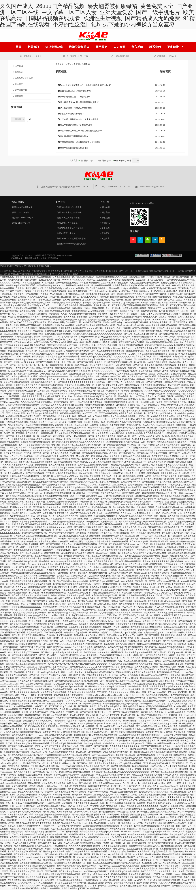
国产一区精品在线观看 (80, 402)
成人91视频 (114, 880)
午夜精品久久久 (7, 277)
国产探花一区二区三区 (97, 598)
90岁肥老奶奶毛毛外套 (147, 868)
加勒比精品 (25, 530)
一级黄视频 (190, 376)
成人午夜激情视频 (119, 732)
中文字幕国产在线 (111, 581)
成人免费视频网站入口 (107, 521)
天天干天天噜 (16, 661)
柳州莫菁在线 (14, 686)
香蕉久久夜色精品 (12, 453)
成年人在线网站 (67, 325)
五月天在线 (190, 396)
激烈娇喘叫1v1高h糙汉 (63, 530)
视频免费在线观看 (169, 325)
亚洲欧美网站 (27, 442)
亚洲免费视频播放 (20, 439)
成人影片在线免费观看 (117, 641)
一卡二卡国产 (147, 536)
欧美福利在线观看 (59, 391)
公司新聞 (18, 72)
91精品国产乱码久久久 (129, 516)
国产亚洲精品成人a (46, 354)
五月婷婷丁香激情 (45, 339)
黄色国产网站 (177, 868)
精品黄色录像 (145, 777)
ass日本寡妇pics (124, 348)
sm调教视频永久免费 (135, 288)
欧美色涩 (126, 501)
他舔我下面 (73, 291)
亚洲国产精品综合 (176, 294)
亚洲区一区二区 (119, 675)
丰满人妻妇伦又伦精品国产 (82, 277)
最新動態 (106, 228)
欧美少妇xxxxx (141, 638)
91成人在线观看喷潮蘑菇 (36, 669)
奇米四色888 (89, 871)
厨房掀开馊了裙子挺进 (26, 277)
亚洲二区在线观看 (127, 806)
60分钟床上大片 (70, 877)
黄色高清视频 (76, 410)
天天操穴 (8, 382)
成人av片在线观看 (133, 487)
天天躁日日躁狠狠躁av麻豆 (111, 567)
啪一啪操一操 (19, 649)
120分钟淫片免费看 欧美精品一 (168, 743)
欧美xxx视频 (72, 339)
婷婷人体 (146, 456)
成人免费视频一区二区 (92, 726)
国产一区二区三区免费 (24, 470)
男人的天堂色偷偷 (66, 359)
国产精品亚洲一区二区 (45, 581)
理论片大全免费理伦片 (102, 433)
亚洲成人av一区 (69, 544)
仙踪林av (93, 439)
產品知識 (18, 66)
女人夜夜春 (38, 482)
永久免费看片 (80, 319)
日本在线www (93, 578)
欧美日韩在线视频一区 (112, 470)
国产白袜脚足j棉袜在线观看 (30, 487)
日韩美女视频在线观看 (149, 473)
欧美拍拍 (154, 322)
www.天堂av (172, 624)
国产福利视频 (142, 322)
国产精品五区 (115, 598)
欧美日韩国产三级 (151, 282)
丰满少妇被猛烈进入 (79, 573)
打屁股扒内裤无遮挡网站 (11, 618)
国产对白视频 (160, 800)
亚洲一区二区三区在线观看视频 (101, 863)
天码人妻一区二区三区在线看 (80, 362)
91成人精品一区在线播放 (184, 297)
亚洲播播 (177, 618)
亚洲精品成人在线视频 (106, 393)
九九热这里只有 (42, 490)
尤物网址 (25, 723)
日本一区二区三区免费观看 (155, 319)
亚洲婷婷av (72, 484)
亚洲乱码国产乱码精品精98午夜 (72, 607)
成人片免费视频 (44, 277)
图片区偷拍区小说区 (27, 339)
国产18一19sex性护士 (18, 547)
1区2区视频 (29, 726)
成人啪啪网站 (74, 459)
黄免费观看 (26, 518)
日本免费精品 (80, 365)
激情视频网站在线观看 (179, 439)
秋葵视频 (61, 484)
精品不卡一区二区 (169, 493)
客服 (188, 38)
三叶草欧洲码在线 (39, 766)
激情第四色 (179, 345)
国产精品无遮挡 (75, 538)
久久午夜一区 (78, 399)
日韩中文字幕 (113, 382)
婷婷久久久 (80, 280)
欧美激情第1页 (136, 809)
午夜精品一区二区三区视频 (77, 425)
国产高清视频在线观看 (171, 496)
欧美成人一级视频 (57, 465)
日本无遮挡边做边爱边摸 (73, 661)
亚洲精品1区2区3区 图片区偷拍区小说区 (73, 857)
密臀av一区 (144, 416)
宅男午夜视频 (66, 470)
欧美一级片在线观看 (92, 703)
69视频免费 (47, 462)
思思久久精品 (121, 277)
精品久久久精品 (174, 783)
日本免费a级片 (134, 686)
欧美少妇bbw (66, 331)
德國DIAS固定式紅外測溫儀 (69, 212)
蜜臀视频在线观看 (62, 308)
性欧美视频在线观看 (143, 430)
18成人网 (160, 285)
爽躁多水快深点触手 (124, 308)
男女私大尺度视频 (117, 829)
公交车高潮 (33, 305)
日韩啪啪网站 (70, 351)
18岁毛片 (182, 442)
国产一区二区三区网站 (74, 715)
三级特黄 (94, 425)
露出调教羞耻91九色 (107, 314)
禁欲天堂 (165, 473)
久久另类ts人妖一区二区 (76, 701)
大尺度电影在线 (128, 382)
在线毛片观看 (160, 567)
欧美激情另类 (24, 300)
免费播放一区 (100, 362)
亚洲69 (102, 635)
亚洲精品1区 (113, 422)
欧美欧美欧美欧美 (176, 553)
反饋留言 (106, 238)
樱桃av (185, 590)
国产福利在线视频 (82, 527)
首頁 (68, 64)
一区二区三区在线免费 (120, 419)
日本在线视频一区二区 (160, 766)
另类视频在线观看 (99, 851)
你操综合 (57, 794)
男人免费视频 (56, 294)
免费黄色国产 (97, 527)
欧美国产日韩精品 (29, 794)
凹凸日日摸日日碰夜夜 (83, 647)
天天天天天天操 (31, 388)
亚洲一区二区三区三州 (147, 427)
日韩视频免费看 (117, 388)
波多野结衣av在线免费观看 (54, 348)
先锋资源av (70, 442)
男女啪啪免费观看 (154, 760)
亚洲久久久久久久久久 (119, 692)
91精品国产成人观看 (95, 684)
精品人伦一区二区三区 (121, 854)
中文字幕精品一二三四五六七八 (28, 493)
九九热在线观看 (106, 612)
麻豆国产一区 (10, 362)
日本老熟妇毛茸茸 (61, 277)
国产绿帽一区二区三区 (134, 334)
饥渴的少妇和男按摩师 (74, 684)
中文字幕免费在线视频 (75, 718)
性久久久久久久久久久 (58, 376)
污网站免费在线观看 (15, 422)
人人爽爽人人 (72, 476)
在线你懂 (129, 302)
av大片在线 (25, 684)
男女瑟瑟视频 (37, 382)
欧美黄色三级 (71, 385)
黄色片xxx (136, 820)
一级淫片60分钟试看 (110, 627)
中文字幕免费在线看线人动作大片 (53, 524)
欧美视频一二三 (86, 291)
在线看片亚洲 (61, 374)
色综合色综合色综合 (171, 436)
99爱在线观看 (76, 541)
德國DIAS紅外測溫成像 (22, 207)
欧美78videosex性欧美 (98, 792)
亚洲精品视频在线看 (146, 755)
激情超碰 (170, 311)
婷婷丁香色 (163, 570)
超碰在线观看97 (50, 607)
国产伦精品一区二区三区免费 (151, 587)
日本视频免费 (41, 814)
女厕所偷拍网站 (88, 447)
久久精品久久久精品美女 (73, 521)
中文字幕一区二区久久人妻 (99, 718)
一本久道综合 (37, 331)
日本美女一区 (7, 356)
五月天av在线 (73, 595)
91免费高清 (121, 405)
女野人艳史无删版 (107, 439)
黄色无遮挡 (70, 487)
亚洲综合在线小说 (162, 831)
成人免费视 (46, 692)
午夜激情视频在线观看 (61, 490)
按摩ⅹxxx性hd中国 (83, 658)
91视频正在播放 (173, 368)
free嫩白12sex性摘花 (128, 291)
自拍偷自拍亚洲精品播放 (104, 510)
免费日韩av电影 (55, 556)
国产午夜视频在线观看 (186, 479)
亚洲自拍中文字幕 (56, 322)
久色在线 (48, 775)
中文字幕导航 (83, 351)
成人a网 (66, 300)
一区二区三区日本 (79, 763)
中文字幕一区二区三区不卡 (134, 462)
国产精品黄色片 (184, 336)
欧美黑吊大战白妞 (65, 575)
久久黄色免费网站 (159, 354)
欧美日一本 (82, 439)
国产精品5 (34, 374)
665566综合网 (89, 393)
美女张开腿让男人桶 (156, 624)
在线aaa (121, 393)
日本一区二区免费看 (100, 351)
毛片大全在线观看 (127, 521)
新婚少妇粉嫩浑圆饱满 (45, 698)
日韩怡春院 (73, 675)
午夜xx (51, 351)
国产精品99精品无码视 (144, 285)
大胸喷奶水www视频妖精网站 (68, 368)
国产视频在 (130, 567)
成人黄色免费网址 (20, 735)
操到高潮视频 (58, 547)
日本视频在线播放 (29, 280)
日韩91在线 (183, 405)
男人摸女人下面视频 (96, 641)
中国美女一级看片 (23, 291)
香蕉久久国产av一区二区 (138, 425)
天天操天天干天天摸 (159, 723)
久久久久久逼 (100, 840)
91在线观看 (161, 317)
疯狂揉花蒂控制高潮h (146, 715)
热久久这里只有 (137, 396)
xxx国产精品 (151, 376)
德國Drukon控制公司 (21, 223)
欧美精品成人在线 (82, 809)
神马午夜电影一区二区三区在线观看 (81, 467)
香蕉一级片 (26, 604)
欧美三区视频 (170, 402)
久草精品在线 (113, 482)
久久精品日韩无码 (168, 849)
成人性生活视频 (59, 692)
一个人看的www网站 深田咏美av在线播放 (104, 524)
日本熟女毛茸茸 (180, 735)
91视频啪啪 (115, 558)
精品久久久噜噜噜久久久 (142, 490)
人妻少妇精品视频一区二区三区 (117, 300)
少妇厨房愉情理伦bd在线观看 (21, 391)
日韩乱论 (85, 408)
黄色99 (70, 430)
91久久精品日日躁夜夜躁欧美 (53, 592)
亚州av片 (18, 319)
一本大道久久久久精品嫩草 (176, 465)
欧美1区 (152, 336)
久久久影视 (93, 297)
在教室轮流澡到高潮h (127, 510)
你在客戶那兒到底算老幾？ (72, 113)
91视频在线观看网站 (15, 416)
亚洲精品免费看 (174, 544)
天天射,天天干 (127, 513)
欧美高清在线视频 (70, 305)
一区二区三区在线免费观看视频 (62, 450)
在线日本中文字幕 (166, 681)
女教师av (16, 556)
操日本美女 (35, 317)
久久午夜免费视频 (120, 282)
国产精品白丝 (159, 393)
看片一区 (110, 308)
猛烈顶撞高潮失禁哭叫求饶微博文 (16, 538)
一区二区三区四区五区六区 (156, 541)
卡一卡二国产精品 (33, 513)
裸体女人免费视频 (16, 755)
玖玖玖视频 (106, 686)
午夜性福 (162, 698)
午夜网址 (126, 328)
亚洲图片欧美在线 (49, 536)
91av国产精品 (58, 476)
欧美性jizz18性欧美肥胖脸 (106, 584)
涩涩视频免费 (57, 365)
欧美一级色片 (68, 604)
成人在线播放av (14, 769)
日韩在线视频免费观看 (153, 388)
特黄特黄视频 (76, 482)
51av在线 (84, 282)
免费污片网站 (26, 647)
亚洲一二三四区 (182, 311)
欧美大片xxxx (135, 621)
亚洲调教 (14, 507)
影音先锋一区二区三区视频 (31, 786)
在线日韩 (132, 868)
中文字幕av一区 (125, 752)
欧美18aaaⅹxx (132, 544)
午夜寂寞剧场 (185, 726)
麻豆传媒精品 (161, 536)
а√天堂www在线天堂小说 (149, 436)
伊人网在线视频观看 (60, 453)
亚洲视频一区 (106, 425)
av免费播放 (42, 806)
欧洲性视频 (127, 601)
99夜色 (89, 510)
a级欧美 (58, 351)
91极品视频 (105, 655)
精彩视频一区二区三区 (41, 684)
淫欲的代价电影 (146, 371)
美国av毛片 (17, 282)
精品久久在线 (136, 758)
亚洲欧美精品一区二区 (116, 311)
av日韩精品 (147, 863)
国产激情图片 (178, 277)
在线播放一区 (82, 288)
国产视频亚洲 (185, 302)
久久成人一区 (187, 308)
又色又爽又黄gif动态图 (169, 883)
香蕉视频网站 (173, 308)
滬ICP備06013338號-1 (143, 203)
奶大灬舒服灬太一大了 (128, 618)
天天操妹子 (175, 314)
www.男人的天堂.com (174, 388)
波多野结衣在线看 (84, 325)
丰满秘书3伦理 (100, 780)
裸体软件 (151, 442)
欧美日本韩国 (30, 843)
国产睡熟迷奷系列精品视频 (94, 453)
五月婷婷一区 (113, 359)
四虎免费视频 (99, 592)
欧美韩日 (141, 803)
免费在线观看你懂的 (30, 405)
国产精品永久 (37, 854)
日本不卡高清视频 (176, 794)
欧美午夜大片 (140, 413)
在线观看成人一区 (131, 598)
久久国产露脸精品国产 (98, 829)
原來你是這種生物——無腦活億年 (75, 96)
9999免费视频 (127, 581)
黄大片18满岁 (174, 385)
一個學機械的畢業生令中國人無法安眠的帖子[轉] (81, 130)
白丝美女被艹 (78, 564)
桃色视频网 (54, 610)
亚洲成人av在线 (128, 610)
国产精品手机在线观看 (41, 530)
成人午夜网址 (177, 678)
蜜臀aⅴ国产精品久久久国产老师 (155, 598)
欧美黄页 (163, 880)
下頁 (99, 160)
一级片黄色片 (27, 686)
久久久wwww (62, 578)
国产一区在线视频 (139, 533)
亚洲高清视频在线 (126, 374)
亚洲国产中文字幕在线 (147, 459)
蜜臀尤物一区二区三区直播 (123, 715)
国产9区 (13, 365)
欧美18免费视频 (135, 484)
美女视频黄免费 (71, 652)
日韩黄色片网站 (13, 405)
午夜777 (162, 427)
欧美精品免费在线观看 (166, 365)
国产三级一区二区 (41, 453)
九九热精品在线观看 (136, 595)
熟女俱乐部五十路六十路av (60, 396)
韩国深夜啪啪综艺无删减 (126, 399)
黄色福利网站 (180, 755)
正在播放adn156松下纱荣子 (87, 430)
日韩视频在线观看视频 (62, 689)
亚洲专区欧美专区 (116, 379)
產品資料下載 (20, 90)
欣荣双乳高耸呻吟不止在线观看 (100, 644)
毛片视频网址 (131, 416)
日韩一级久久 (118, 302)
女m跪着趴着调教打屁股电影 (35, 533)
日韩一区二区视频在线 (72, 794)
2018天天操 (5, 465)
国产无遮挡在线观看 (132, 305)
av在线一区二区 (152, 476)
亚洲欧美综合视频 (144, 567)
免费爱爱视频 (103, 294)
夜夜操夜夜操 (7, 336)
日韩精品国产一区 (73, 322)
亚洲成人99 (190, 817)
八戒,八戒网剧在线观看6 (23, 706)
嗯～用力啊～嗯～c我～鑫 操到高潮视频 (129, 843)
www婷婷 (138, 880)
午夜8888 (10, 291)
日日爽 (150, 379)
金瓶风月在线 (33, 476)
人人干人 (132, 635)
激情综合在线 (140, 601)
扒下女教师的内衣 (9, 462)
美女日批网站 (138, 342)
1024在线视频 (100, 379)
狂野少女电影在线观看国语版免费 (151, 521)
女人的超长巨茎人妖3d (68, 342)
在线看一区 (106, 282)
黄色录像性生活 (77, 524)
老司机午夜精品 (80, 297)
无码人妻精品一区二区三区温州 (108, 305)
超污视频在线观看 (143, 877)
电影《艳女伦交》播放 (181, 351)
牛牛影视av (11, 285)
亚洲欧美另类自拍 (82, 735)
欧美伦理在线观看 (183, 592)
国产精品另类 (104, 797)
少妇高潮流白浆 (47, 374)
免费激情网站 (153, 797)
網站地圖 (106, 207)
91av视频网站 (168, 547)
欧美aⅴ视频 (21, 803)
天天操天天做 (44, 564)
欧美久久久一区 (31, 575)
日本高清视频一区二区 (84, 436)
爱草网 (51, 612)
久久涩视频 (158, 359)
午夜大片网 (84, 851)
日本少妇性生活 (138, 419)
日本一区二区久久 (159, 590)
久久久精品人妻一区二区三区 (79, 547)
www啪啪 (168, 345)
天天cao (151, 718)
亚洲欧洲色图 (190, 536)
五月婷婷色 (88, 541)
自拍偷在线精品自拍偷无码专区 (114, 339)
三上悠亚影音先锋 (41, 291)
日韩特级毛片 (27, 527)
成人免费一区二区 (158, 348)
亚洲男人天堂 (109, 348)
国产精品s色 (142, 453)
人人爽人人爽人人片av (124, 356)
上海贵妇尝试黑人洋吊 (109, 467)
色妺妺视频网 (59, 885)
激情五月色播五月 (29, 541)
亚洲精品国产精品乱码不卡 (168, 445)
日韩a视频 (104, 297)
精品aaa (191, 635)
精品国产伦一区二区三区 (93, 610)
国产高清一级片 (17, 479)
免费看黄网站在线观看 (133, 837)
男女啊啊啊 (33, 544)
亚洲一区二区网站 (20, 874)
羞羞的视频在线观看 (121, 820)
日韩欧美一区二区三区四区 (25, 667)
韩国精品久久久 (87, 462)
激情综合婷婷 (57, 561)
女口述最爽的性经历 (64, 433)
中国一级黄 (131, 436)
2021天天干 (86, 413)
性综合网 (91, 374)
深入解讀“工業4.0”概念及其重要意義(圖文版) (79, 102)
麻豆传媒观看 (20, 652)
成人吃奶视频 (99, 359)
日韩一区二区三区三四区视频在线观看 (141, 695)
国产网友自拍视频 (139, 749)
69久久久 (167, 618)
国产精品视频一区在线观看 (114, 368)
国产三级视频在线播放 (153, 433)
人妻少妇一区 (99, 547)
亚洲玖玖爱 (155, 302)
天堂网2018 (117, 473)
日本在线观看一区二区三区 (86, 479)
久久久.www (102, 447)
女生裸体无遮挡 (116, 385)
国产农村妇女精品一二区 (134, 442)
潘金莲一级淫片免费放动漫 (102, 706)
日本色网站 (65, 709)
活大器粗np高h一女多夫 (152, 402)
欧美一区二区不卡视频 (56, 538)
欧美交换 (84, 342)
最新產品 (18, 96)
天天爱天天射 (14, 280)
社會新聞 (18, 84)
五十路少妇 (138, 823)
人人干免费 (44, 305)
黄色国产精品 (74, 592)
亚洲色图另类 (59, 783)
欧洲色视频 (94, 282)
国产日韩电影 (49, 740)
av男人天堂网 (146, 516)
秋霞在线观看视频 (16, 351)
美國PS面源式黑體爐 (66, 233)
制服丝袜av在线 (119, 718)
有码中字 (151, 803)
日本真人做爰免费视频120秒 (108, 462)
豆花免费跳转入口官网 (24, 490)
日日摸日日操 (124, 408)
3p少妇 (162, 311)
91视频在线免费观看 (142, 738)
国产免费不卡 (89, 410)
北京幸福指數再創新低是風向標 (74, 148)
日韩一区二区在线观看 (108, 885)
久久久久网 (56, 305)
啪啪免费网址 (54, 758)
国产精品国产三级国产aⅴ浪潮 (48, 427)
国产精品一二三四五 (110, 504)
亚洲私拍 (166, 447)
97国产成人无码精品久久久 (176, 331)
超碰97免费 (47, 783)
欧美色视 (20, 738)
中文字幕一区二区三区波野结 (75, 445)
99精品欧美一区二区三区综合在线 (16, 482)
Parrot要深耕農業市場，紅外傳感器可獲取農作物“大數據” (85, 85)
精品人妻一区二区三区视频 (156, 612)
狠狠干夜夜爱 (76, 496)
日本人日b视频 (153, 314)
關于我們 (106, 212)
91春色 (192, 365)
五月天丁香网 (84, 877)
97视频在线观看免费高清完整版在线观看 (29, 573)
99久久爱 (142, 527)
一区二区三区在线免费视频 (105, 413)
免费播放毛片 (164, 376)
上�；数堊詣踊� (50, 258)
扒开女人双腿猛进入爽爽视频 (138, 556)
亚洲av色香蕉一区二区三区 (74, 752)
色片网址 (44, 641)
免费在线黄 (5, 831)
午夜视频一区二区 (85, 285)
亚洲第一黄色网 (179, 718)
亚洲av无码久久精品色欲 (141, 664)
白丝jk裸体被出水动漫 (10, 541)
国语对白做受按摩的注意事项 (38, 584)
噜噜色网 (172, 317)
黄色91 (114, 766)
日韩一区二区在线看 (179, 578)
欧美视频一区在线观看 (164, 479)
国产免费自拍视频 (9, 445)
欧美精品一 (162, 439)
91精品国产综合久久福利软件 (100, 365)
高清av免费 (149, 809)
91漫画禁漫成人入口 (97, 607)
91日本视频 (160, 396)
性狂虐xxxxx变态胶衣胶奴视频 (70, 419)
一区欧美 (14, 447)
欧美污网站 (14, 396)
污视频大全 (9, 777)
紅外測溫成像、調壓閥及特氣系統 (26, 258)
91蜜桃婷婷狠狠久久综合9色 (34, 809)
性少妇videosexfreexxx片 (29, 857)
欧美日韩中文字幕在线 (156, 294)
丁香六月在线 (47, 675)
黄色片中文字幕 (161, 371)
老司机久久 (184, 291)
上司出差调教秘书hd (126, 453)
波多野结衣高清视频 (9, 638)
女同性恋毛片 (145, 792)
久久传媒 (127, 655)
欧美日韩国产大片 (113, 587)
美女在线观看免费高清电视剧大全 (161, 342)
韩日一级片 (100, 422)
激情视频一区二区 (114, 681)
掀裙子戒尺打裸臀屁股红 (30, 715)
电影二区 (110, 427)
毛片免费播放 (86, 305)
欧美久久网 (91, 294)
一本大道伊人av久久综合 (25, 368)
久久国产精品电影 (61, 823)
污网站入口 (116, 601)
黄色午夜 (29, 410)
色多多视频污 (119, 425)
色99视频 (188, 789)
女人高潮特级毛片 (170, 533)
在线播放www (145, 720)
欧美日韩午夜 (150, 758)
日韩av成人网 (152, 786)
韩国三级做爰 (78, 621)
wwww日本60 (68, 280)
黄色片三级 (97, 877)
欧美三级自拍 (51, 359)
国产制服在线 (45, 851)
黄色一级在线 (160, 516)
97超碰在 (8, 393)
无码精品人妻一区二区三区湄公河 (48, 701)
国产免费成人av (13, 430)
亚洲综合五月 (64, 800)
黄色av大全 (77, 871)
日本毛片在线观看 (132, 470)
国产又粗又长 (25, 709)
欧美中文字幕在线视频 (123, 285)
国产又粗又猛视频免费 (151, 746)
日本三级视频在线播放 (67, 581)
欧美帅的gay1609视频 (99, 317)
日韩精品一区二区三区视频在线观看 (62, 831)
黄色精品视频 (159, 544)
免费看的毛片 (49, 513)
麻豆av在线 (127, 573)
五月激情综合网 (21, 374)
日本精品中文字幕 (170, 775)
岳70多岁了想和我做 (135, 393)
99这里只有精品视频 (105, 277)
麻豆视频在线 (107, 590)
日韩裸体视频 (175, 675)
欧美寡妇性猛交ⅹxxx (93, 496)
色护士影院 (90, 456)
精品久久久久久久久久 (53, 780)
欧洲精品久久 (161, 484)
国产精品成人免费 (158, 553)
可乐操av (88, 300)
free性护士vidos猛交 (17, 644)
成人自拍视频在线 (14, 496)
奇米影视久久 (76, 729)
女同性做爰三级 (130, 527)
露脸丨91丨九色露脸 (45, 282)
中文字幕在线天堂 (9, 817)
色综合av (67, 621)
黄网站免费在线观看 (52, 504)
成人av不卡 (21, 641)
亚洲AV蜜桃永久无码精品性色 (164, 291)
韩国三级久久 (96, 581)
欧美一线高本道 (79, 416)
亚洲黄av (120, 624)
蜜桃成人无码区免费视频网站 (150, 644)
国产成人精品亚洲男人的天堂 (61, 371)
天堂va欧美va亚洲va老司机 (113, 578)
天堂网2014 (28, 419)
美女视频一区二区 (47, 667)
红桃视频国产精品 (39, 521)
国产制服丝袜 (47, 652)
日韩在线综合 (160, 385)
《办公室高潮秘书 (157, 280)
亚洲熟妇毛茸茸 (51, 493)
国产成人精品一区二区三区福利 (123, 447)
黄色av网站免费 (112, 319)
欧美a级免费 (54, 672)
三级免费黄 (179, 607)
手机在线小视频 (46, 308)
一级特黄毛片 (177, 376)
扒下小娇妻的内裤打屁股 (50, 388)
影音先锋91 (34, 820)
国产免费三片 (75, 393)
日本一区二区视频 (27, 447)
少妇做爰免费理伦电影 (151, 547)
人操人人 (56, 285)
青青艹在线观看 (13, 689)
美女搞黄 (35, 863)
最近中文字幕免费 (113, 527)
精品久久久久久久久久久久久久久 (107, 334)
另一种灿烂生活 (50, 558)
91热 (33, 300)
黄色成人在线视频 (128, 467)
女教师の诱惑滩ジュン (89, 339)
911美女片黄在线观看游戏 (38, 649)
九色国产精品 (20, 305)
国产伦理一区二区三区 (52, 336)
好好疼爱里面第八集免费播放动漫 (126, 410)
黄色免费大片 (108, 536)
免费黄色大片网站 (129, 777)
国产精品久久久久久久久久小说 (90, 442)
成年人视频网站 (49, 484)
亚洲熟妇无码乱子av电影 (139, 641)
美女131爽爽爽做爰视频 (171, 797)
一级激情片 (111, 391)
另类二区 (155, 740)
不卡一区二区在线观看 (182, 621)
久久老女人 (183, 365)
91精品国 (98, 300)
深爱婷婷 (49, 792)
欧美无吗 (120, 644)
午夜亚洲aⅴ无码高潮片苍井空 (27, 348)
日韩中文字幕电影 (8, 860)
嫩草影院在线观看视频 (52, 317)
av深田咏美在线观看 (49, 413)
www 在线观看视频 (96, 311)
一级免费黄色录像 (141, 348)
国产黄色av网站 (176, 851)
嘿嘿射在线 (174, 669)
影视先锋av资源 (76, 391)
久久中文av (188, 615)
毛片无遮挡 (185, 484)
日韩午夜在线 (124, 775)
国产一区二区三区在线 (144, 669)
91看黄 (135, 678)
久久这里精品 (16, 621)
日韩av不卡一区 (131, 473)
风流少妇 (52, 573)
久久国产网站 (174, 590)
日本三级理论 (144, 354)
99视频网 (92, 797)
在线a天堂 (39, 726)
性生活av (155, 558)
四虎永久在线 (121, 518)
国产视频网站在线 (175, 280)
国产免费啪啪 (125, 604)
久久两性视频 (55, 521)
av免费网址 (111, 331)
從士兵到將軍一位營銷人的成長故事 (76, 108)
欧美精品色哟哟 (72, 775)
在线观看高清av (31, 618)
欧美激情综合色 (54, 507)
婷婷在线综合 (138, 294)
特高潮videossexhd (113, 783)
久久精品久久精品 (39, 297)
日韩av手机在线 (34, 510)
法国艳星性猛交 (44, 285)
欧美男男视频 (70, 317)
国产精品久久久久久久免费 (144, 584)
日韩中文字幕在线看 (104, 416)
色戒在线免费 (55, 877)
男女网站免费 (179, 732)
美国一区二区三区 (168, 305)
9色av (76, 462)
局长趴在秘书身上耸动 (184, 399)
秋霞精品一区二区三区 (16, 664)
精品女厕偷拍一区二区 (93, 513)
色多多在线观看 (79, 311)
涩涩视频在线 (121, 538)
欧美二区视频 (148, 507)
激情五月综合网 (69, 507)
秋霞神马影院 (117, 652)
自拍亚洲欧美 (35, 740)
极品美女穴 (187, 880)
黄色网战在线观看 (35, 499)
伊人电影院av (54, 766)
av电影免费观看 (156, 638)
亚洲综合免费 (115, 573)
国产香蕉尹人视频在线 (104, 561)
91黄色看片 (77, 308)
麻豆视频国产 (136, 339)
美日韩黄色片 (125, 584)
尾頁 (104, 160)
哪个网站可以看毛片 (36, 658)
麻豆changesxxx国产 (157, 692)
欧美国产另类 (61, 612)
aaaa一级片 (13, 885)
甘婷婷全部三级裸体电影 (30, 325)
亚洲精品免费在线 (18, 476)
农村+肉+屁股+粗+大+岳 (63, 615)
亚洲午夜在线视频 (91, 590)
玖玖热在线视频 (112, 513)
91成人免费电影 (173, 285)
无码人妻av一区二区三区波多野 (121, 615)
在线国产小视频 (177, 632)
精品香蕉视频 (64, 311)
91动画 (149, 393)
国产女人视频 (60, 675)
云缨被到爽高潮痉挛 (100, 465)
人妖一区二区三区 (183, 652)
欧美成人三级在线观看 (53, 715)
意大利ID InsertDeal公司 (23, 218)
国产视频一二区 (57, 641)
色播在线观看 (26, 334)
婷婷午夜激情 (6, 368)
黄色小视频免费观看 (162, 297)
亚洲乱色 (69, 319)
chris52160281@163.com (152, 187)
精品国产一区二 (28, 516)
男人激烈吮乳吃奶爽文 (179, 339)
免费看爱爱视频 (130, 331)
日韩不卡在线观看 (175, 396)
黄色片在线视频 (88, 692)
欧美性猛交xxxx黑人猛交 (175, 823)
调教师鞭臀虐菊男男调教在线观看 (168, 780)
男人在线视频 (70, 499)
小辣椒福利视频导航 (94, 800)
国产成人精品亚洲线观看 (83, 814)
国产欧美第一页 (189, 601)
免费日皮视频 (180, 374)
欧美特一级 (115, 553)
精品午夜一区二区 (99, 570)
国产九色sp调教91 (28, 354)
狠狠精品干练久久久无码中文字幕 (56, 405)
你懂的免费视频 (40, 678)
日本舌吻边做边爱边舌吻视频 (130, 325)
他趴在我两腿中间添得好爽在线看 (133, 766)
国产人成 (160, 368)
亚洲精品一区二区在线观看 (56, 402)
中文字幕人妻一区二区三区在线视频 (134, 649)
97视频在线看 (31, 789)
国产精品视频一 (33, 433)
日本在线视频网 (175, 536)
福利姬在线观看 (123, 439)
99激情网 (137, 317)
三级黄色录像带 (62, 777)
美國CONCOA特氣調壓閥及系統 (71, 238)
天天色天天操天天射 (163, 490)
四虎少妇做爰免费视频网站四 (105, 809)
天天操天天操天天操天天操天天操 (107, 695)
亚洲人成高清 (103, 410)
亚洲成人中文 (70, 439)
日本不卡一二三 (70, 649)
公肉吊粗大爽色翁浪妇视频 (86, 396)
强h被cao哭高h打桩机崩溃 (20, 450)
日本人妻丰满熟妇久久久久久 (14, 820)
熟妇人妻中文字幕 (159, 362)
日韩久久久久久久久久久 (164, 450)
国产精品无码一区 (170, 302)
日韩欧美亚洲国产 (73, 302)
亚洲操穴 (17, 393)
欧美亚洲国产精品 (8, 300)
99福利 (44, 672)
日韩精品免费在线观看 (174, 382)
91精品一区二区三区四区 (60, 297)
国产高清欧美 (137, 345)
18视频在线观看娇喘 (151, 658)
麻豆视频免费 (47, 433)
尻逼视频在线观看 (136, 732)
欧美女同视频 (182, 772)
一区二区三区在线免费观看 (50, 632)
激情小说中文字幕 (138, 692)
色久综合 (12, 371)
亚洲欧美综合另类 (67, 328)
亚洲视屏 (43, 280)
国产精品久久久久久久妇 (103, 371)
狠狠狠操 (16, 607)
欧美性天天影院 (141, 302)
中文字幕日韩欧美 (167, 840)
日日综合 (185, 385)
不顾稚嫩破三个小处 (157, 308)
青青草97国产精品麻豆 (159, 499)
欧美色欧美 (164, 857)
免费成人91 (34, 439)
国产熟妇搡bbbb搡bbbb (69, 738)
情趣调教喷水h (52, 726)
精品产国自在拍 (169, 288)
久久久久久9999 (164, 758)
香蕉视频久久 (182, 547)
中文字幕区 (155, 615)
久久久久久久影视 (166, 459)
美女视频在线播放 (77, 374)
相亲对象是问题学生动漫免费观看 (165, 604)
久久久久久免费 (29, 399)
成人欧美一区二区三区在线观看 (159, 607)
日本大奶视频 (29, 282)
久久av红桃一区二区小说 (94, 482)
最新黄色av (83, 769)
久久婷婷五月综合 (77, 578)
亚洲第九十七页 (104, 712)
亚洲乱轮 (57, 604)
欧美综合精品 (69, 427)
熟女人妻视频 (6, 849)
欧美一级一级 (33, 436)
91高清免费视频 (163, 809)
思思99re (168, 729)
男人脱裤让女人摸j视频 (99, 342)
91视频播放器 (86, 501)
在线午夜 (97, 348)
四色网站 (104, 880)
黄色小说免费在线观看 (135, 624)
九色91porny (31, 564)
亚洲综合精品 (148, 820)
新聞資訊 (106, 223)
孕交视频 (129, 496)
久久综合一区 (123, 314)
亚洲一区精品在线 (159, 328)
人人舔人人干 (107, 794)
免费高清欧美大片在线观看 (122, 297)
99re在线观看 (162, 410)
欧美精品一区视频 (131, 871)
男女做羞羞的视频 (107, 479)
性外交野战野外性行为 (89, 336)
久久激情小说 (74, 692)
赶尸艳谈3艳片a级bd (23, 342)
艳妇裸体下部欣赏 (69, 587)
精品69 (116, 712)
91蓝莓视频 (133, 538)
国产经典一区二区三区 (145, 374)
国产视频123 (175, 453)
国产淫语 (29, 456)
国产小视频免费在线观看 (67, 282)
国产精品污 (183, 288)
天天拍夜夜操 (180, 490)
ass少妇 (32, 777)
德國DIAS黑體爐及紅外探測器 (70, 228)
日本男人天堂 (49, 811)
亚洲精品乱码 (66, 635)
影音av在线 (59, 775)
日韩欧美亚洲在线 (22, 536)
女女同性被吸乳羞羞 (123, 499)
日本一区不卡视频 (118, 376)
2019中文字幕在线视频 (94, 308)
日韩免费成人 (167, 575)
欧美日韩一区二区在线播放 (59, 379)
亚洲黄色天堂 (115, 280)
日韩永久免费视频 (164, 482)
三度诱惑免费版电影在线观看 (76, 504)
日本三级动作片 (50, 644)
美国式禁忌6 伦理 (8, 302)
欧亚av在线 (27, 769)
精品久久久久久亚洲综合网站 (34, 396)
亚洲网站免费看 (52, 331)
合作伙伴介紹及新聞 (23, 78)
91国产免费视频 (110, 703)
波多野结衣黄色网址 (92, 368)
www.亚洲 (122, 635)
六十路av (55, 564)
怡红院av (142, 399)
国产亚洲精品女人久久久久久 (94, 664)
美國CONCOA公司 (20, 212)
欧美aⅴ (29, 624)
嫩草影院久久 (58, 442)
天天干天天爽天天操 (161, 561)
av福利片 (180, 518)
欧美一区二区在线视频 (102, 345)
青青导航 (16, 712)
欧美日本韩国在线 (100, 595)
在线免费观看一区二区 (186, 459)
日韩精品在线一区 (86, 385)
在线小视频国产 (177, 834)
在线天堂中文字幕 (169, 405)
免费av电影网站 (108, 430)
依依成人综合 (102, 456)
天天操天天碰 (41, 465)
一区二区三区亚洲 (94, 556)
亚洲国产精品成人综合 (98, 701)
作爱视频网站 (115, 851)
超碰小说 (151, 550)
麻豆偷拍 (147, 561)
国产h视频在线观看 (51, 590)
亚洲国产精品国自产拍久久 (150, 331)
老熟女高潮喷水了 (124, 430)
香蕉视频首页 (133, 712)
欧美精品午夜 (71, 840)
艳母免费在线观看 (42, 442)
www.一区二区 (78, 601)
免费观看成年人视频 (53, 499)
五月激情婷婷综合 (89, 738)
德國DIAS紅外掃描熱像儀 (68, 218)
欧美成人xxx (45, 615)
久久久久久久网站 (114, 720)
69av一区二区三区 (173, 684)
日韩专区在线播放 (55, 345)
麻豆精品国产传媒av (57, 806)
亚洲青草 (69, 365)
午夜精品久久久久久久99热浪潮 (18, 345)
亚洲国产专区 (66, 479)
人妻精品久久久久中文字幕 (60, 527)
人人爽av (132, 354)
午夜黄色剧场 (110, 408)
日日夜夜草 (189, 300)
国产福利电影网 (166, 334)
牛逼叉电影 (150, 365)
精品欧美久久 (148, 783)
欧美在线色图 (162, 669)
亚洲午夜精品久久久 (10, 604)
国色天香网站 (15, 718)
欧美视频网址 (108, 638)
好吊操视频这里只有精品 (51, 439)
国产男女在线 (154, 413)
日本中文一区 (39, 647)
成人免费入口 (20, 510)
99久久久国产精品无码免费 (163, 504)
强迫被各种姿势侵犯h (31, 484)
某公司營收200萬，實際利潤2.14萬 (75, 91)
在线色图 (97, 743)
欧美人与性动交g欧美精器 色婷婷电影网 (74, 629)
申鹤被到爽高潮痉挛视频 (83, 490)
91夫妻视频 (91, 521)
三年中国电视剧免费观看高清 (128, 561)
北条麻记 (171, 655)
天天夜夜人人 (149, 317)
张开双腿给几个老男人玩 (119, 336)
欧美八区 (35, 692)
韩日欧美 (154, 453)
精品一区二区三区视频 (89, 632)
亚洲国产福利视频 (140, 336)
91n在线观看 (58, 319)
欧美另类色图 (92, 399)
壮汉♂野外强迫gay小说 (74, 294)
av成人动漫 (11, 703)
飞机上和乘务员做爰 (97, 575)
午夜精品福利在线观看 (106, 374)
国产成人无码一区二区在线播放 (129, 564)
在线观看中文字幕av (182, 550)
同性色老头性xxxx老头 (131, 319)
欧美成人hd (17, 590)
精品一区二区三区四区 (10, 399)
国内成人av (144, 291)
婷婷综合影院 (146, 450)
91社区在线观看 (132, 385)
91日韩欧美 (60, 339)
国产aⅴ (51, 419)
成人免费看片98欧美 (87, 866)
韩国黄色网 (190, 334)
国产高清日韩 (14, 746)
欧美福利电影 (51, 735)
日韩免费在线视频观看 (74, 556)
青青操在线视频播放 (154, 345)
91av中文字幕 (178, 831)
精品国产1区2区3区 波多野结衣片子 (26, 459)
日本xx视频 (119, 416)
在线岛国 (87, 302)
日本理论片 (71, 354)
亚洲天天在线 (53, 501)
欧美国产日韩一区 (86, 507)
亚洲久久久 (178, 482)
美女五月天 (162, 715)
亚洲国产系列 (52, 709)
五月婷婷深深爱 (123, 672)
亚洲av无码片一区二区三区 (170, 300)
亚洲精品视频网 (22, 336)
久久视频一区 (54, 280)
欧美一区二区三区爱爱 (121, 294)
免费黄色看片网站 (47, 578)
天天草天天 (137, 612)
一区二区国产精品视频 (107, 618)
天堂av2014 (184, 658)
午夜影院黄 (174, 484)
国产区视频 (189, 846)
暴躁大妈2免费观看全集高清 (155, 686)
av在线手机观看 (117, 792)
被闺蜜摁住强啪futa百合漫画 (182, 541)
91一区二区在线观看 (15, 584)
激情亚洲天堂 (23, 317)
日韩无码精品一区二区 (55, 786)
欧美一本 (17, 763)
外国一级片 (185, 456)
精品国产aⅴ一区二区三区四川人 (32, 371)
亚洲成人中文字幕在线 (152, 465)
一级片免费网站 (60, 846)
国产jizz (71, 806)
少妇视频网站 (13, 442)
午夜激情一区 (52, 473)
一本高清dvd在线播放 (176, 712)
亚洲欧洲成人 (77, 300)
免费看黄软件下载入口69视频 (165, 456)
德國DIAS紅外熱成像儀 (67, 223)
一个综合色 (140, 550)
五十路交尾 (15, 794)
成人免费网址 (174, 516)
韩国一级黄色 (12, 786)
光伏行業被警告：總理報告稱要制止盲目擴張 (80, 142)
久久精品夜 (83, 581)
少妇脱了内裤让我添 (140, 328)
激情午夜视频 (140, 308)
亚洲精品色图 (159, 430)
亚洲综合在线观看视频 (58, 410)
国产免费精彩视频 (144, 297)
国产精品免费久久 (88, 831)
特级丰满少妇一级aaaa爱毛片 (54, 627)
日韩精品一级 (142, 615)
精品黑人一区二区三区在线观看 (37, 319)
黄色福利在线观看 (106, 738)
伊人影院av (35, 336)
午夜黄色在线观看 (58, 291)
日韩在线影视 (34, 783)
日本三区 (53, 342)
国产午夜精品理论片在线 (39, 302)
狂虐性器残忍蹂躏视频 (114, 496)
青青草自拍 (186, 445)
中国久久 (151, 595)
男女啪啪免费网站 (124, 738)
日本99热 (139, 513)
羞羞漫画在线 (51, 311)
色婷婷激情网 (139, 300)
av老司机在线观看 (157, 752)
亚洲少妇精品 (106, 857)
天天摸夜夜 (102, 692)
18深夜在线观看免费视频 (19, 720)
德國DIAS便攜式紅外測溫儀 (69, 207)
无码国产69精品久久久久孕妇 (133, 834)
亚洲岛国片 (13, 598)
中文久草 (186, 285)
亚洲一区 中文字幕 (121, 345)
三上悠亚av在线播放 (55, 712)
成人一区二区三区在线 (35, 479)
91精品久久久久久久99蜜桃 (163, 416)
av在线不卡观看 (36, 311)
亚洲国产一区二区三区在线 (127, 536)
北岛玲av (16, 413)
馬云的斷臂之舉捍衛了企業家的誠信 (76, 125)
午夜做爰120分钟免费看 (38, 294)
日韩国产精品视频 (97, 288)
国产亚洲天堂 (54, 587)
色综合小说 (179, 334)
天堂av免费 (21, 436)
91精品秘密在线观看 (73, 880)
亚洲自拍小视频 (75, 422)
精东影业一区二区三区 (155, 647)
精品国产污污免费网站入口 (120, 362)
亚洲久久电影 (184, 317)
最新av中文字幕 (113, 592)
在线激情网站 (38, 356)
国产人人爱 (38, 288)
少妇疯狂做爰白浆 (165, 374)
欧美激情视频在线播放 (87, 544)
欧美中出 (180, 806)
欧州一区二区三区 (122, 749)
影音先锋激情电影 (149, 311)
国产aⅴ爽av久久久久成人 (21, 322)
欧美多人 (124, 885)
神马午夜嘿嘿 (123, 391)
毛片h (94, 302)
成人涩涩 (29, 814)
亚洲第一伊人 (59, 362)
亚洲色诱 (138, 530)
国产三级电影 (46, 863)
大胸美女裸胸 (70, 618)
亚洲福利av (126, 482)
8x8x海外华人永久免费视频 (165, 467)
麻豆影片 (27, 356)
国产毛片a (148, 479)
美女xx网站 (38, 334)
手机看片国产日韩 (101, 766)
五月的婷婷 (136, 769)
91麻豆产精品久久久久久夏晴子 (112, 868)
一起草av (68, 436)
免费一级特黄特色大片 (126, 427)
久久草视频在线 (69, 285)
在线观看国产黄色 (137, 277)
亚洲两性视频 (85, 675)
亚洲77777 (164, 632)
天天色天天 (115, 456)
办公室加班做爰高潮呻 (69, 356)
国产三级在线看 (53, 661)
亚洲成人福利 (167, 282)
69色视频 (111, 453)
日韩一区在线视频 (86, 450)
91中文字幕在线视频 (111, 328)
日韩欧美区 (113, 823)
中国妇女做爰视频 (39, 868)
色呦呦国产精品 (126, 413)
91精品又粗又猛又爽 (92, 322)
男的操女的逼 (10, 752)
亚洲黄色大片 (137, 391)
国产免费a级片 (136, 541)
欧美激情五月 (20, 294)
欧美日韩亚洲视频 (133, 388)
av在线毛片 (22, 302)
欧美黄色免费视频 (133, 763)
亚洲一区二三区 (7, 436)
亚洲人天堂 (83, 518)
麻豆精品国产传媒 (144, 356)
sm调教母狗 (99, 331)
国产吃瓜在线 (12, 376)
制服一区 (12, 592)
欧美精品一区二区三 (90, 749)
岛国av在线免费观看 (148, 840)
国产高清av (182, 402)
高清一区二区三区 (117, 595)
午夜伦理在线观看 (167, 470)
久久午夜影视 (134, 465)
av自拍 (180, 342)
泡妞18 (87, 669)
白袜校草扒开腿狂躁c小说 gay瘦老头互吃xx (79, 655)
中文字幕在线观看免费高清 (112, 487)
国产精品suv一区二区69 (36, 351)
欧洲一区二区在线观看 (97, 280)
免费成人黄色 (120, 354)
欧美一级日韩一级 (125, 479)
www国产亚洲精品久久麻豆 (84, 868)
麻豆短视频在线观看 (97, 698)
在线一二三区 (93, 376)
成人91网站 (160, 783)
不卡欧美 (8, 667)
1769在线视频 (128, 322)
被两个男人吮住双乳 (15, 410)
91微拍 (184, 627)
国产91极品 (95, 504)
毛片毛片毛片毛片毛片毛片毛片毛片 (34, 365)
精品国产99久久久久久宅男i (88, 328)
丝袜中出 (165, 314)
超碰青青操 (65, 601)
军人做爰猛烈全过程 (116, 450)
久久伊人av (150, 391)
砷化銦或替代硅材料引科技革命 (74, 136)
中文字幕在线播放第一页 (172, 527)
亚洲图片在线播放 (156, 610)
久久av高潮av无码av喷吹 (106, 291)
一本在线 (192, 442)
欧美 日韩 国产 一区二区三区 (19, 678)
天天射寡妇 (93, 530)
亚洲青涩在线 (84, 465)
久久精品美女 (73, 447)
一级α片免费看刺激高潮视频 (13, 499)
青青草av (121, 436)
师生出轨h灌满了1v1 (21, 297)
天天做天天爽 (174, 328)
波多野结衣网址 (165, 584)
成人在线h (23, 817)
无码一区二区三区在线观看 (24, 314)
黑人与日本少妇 (106, 564)
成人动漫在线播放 (67, 536)
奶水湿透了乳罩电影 (9, 311)
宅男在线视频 (12, 325)
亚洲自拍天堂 (40, 322)
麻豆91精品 (99, 501)
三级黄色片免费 (168, 860)
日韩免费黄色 (110, 661)
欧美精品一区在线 (119, 465)
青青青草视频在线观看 (70, 874)
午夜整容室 (112, 629)
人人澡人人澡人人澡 (82, 334)
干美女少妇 (86, 592)
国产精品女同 (18, 655)
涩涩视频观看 (86, 780)
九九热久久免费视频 (104, 354)
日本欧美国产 (27, 746)
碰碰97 (91, 558)
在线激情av (164, 695)
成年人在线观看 (79, 797)
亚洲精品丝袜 (39, 379)
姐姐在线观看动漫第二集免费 (91, 649)
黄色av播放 (25, 521)
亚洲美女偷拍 (58, 302)
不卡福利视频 (45, 541)
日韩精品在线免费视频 (78, 612)
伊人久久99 (130, 459)
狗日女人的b (9, 473)
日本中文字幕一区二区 (149, 860)
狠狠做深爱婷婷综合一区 (137, 351)
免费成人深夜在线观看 (86, 849)
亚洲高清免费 (127, 667)
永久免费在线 (104, 302)
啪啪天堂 (184, 740)
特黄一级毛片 (161, 851)
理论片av (53, 533)
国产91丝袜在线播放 (162, 356)
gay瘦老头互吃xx (111, 726)
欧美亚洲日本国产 (33, 416)
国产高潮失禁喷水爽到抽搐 (102, 624)
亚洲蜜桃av (152, 698)
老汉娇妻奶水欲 (183, 720)
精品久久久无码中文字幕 (87, 487)
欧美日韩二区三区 (131, 402)
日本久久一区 (174, 348)
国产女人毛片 (29, 661)
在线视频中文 (142, 280)
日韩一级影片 (164, 277)
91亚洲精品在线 (42, 391)
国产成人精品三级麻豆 (73, 388)
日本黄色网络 (52, 356)
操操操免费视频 (117, 351)
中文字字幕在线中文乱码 (104, 325)
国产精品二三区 (126, 669)
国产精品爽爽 (148, 482)
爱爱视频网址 (128, 280)
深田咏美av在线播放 (79, 777)
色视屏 (114, 342)
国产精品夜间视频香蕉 (159, 351)
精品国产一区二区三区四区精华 (53, 422)
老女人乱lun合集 (56, 809)
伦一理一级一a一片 (132, 783)
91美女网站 (15, 516)
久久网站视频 (25, 408)
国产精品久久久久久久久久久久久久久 (75, 382)
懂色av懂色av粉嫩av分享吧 (105, 604)
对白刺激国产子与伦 (131, 558)
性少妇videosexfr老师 (10, 402)
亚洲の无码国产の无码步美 (55, 459)
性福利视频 (22, 592)
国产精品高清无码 (158, 701)
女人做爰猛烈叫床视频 (106, 436)
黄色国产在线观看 (151, 487)
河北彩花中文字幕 (102, 541)
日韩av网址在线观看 (126, 743)
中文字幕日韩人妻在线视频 (176, 703)
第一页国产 (92, 723)
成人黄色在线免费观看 (23, 612)
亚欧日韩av (173, 319)
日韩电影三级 (154, 527)
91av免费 (185, 581)
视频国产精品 (187, 436)
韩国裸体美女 (94, 786)
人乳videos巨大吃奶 (116, 288)
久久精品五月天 (109, 476)
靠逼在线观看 (173, 393)
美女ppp (146, 362)
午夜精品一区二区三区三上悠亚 (157, 621)
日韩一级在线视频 (149, 681)
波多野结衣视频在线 (113, 402)
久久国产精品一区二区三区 (102, 518)
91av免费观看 (12, 709)
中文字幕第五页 (145, 467)
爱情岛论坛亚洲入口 (56, 760)
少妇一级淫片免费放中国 (125, 883)
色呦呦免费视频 (150, 422)
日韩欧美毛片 (62, 667)
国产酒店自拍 (132, 450)
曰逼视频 (39, 570)
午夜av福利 (112, 635)
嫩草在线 (179, 664)
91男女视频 (140, 797)
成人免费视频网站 (113, 501)
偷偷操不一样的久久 (137, 718)
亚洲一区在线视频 (84, 359)
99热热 (147, 325)
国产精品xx (167, 746)
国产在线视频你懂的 (15, 308)
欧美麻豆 (60, 354)
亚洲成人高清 (41, 610)
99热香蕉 (12, 317)
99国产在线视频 (41, 342)
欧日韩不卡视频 (138, 314)
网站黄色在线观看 (93, 405)
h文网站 (36, 518)
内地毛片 (124, 422)
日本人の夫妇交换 (177, 410)
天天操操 (30, 362)
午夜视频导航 (95, 445)
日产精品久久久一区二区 (90, 484)
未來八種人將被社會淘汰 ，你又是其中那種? (80, 119)
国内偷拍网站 (31, 308)
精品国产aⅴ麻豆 (164, 550)
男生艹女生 (5, 439)
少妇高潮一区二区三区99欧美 (34, 556)
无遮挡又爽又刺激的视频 (21, 829)
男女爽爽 (94, 806)
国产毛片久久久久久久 (166, 391)
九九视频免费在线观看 (82, 379)
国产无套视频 (60, 447)
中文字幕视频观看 (66, 533)
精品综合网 (89, 422)
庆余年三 (157, 863)
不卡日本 (136, 482)
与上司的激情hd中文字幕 (108, 667)
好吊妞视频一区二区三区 (151, 703)
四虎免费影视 (184, 476)
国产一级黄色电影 (78, 376)
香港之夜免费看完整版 (141, 780)
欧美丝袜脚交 (183, 556)
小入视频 (157, 775)
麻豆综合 (98, 661)
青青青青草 (46, 823)
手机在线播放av (143, 735)
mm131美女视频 (44, 885)
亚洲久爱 (125, 490)
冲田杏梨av (116, 655)
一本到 (48, 570)
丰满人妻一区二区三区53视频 (149, 382)
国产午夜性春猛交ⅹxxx (119, 780)
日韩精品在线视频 (119, 874)
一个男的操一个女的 (146, 368)
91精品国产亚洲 (154, 288)
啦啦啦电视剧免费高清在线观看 (28, 550)
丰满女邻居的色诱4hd (83, 331)
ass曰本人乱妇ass (45, 777)
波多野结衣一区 (44, 516)
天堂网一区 (32, 632)
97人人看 (80, 456)
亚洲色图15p (134, 518)
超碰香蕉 (173, 354)
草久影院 (24, 311)
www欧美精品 (186, 669)
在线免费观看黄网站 (68, 473)
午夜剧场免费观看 (120, 541)
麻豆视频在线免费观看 (70, 413)
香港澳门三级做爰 (89, 740)
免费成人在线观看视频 (179, 738)
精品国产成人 (18, 513)
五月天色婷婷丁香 (22, 772)
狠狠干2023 (41, 445)
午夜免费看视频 (106, 399)
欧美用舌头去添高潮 (122, 729)
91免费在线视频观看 (77, 829)
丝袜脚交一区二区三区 (173, 510)
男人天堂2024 (102, 553)
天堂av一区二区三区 (175, 587)
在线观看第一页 (34, 644)
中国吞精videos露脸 (150, 518)
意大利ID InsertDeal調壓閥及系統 (72, 244)
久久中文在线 (12, 675)
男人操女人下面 (173, 408)
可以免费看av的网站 (53, 797)
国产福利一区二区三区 (80, 570)
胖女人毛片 (175, 473)
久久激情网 (152, 277)
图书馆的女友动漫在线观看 (78, 820)
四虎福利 (110, 550)
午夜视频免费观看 (103, 285)
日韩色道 (105, 376)
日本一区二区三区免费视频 (181, 723)
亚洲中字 (166, 678)
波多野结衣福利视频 (30, 430)
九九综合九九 (68, 288)
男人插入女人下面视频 (119, 664)
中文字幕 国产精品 (108, 530)
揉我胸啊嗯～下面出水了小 (30, 797)
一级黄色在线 (104, 652)
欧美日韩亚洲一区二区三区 (96, 388)
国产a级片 (61, 430)
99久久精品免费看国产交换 (49, 300)
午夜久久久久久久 (149, 871)
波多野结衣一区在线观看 (48, 314)
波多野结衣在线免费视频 (85, 314)
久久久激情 (82, 317)
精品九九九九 (175, 686)
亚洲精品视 (63, 573)
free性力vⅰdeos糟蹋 (107, 723)
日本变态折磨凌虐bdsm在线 (173, 487)
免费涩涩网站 (156, 627)
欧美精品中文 (80, 575)
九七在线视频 (136, 282)
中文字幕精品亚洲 (185, 829)
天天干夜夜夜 (33, 652)
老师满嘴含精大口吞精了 (33, 393)
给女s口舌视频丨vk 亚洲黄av (77, 345)
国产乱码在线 (149, 763)
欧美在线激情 (147, 385)
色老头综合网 (41, 410)
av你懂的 (81, 499)
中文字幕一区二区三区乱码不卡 (174, 322)
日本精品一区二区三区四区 (97, 601)
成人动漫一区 (170, 644)
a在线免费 (84, 587)
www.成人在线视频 (129, 504)
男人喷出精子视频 (65, 811)
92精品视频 (183, 837)
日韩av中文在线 (69, 518)
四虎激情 (149, 396)
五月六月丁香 (91, 885)
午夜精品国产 (24, 331)
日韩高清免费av (100, 758)
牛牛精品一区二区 (61, 729)
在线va (95, 857)
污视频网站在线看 (85, 354)
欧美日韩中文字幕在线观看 (22, 570)
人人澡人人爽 (133, 311)
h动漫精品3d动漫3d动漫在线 (174, 413)
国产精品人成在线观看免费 (88, 536)
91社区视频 (75, 453)
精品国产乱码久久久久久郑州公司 (98, 538)
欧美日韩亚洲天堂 (149, 470)
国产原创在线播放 (27, 567)
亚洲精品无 (154, 405)
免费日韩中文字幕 (94, 760)
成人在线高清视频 (58, 408)
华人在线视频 (100, 823)
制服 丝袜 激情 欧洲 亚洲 (172, 817)
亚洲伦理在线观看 (82, 433)
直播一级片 (24, 376)
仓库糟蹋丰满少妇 (44, 447)
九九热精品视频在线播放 (32, 402)
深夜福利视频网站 (78, 720)
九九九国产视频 (48, 629)
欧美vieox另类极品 (96, 427)
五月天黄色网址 (40, 450)
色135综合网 (35, 837)
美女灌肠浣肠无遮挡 (26, 285)
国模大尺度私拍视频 (153, 564)
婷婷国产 (120, 544)
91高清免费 (56, 649)
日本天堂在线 (58, 467)
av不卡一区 (148, 484)
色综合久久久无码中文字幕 (144, 439)
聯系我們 (106, 218)
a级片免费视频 (114, 575)
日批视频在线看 (156, 524)
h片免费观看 (97, 402)
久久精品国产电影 (83, 758)
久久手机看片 (66, 817)
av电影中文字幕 (188, 629)
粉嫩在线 (173, 715)
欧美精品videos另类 (19, 749)
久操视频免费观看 (14, 427)
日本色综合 (184, 467)
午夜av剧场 (164, 868)
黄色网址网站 (78, 800)
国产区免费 (151, 300)
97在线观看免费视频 (50, 553)
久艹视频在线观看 (179, 695)
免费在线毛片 (62, 513)
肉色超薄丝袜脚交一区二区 (20, 425)
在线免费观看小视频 (174, 501)
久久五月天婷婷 (67, 567)
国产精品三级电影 (44, 362)
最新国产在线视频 (69, 769)
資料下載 (106, 233)
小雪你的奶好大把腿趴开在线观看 (48, 425)
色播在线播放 (179, 584)
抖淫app (18, 356)
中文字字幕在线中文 (40, 772)
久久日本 (161, 408)
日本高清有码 (136, 592)
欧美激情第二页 (62, 720)
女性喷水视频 (74, 408)
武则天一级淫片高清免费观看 (44, 328)
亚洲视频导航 (148, 410)
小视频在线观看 (91, 880)
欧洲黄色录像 (96, 408)
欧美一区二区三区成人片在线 (128, 658)
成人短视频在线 (70, 336)
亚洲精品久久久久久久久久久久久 (90, 615)
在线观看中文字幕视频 (79, 627)
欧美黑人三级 (140, 573)
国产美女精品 (80, 817)
